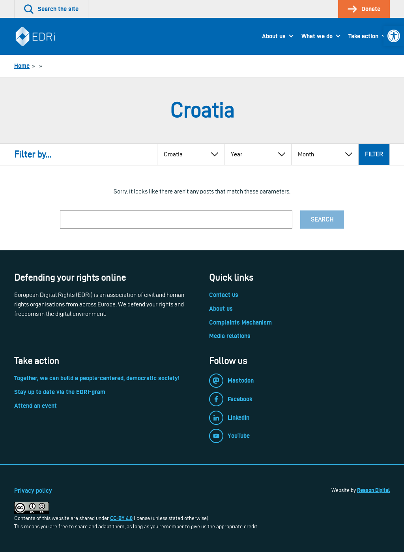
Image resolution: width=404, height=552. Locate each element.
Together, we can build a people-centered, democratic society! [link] (97, 378)
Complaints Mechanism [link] (240, 322)
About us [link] (274, 36)
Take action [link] (363, 36)
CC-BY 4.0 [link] (121, 518)
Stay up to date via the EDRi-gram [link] (59, 392)
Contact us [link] (223, 294)
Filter (374, 154)
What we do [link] (317, 36)
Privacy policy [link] (33, 490)
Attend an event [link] (35, 405)
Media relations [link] (230, 335)
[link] (393, 36)
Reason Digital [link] (373, 490)
